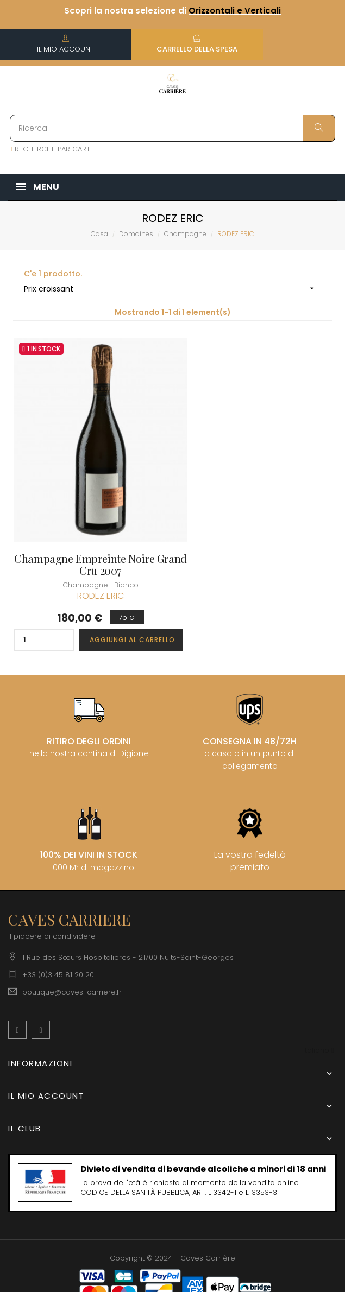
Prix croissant (172, 288)
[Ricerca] (172, 128)
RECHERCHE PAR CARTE (52, 149)
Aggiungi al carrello (120, 612)
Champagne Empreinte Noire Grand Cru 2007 (88, 537)
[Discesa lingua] (318, 1023)
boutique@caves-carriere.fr (72, 964)
